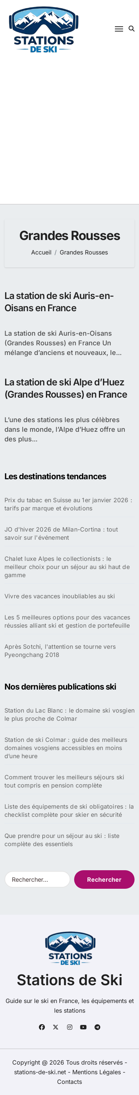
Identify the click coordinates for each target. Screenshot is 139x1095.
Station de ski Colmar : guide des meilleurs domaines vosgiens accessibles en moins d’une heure (66, 748)
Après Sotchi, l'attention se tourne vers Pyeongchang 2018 (60, 650)
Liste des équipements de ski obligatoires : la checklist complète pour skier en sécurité (69, 810)
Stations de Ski (69, 980)
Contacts (69, 1081)
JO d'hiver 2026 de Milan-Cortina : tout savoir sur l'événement (61, 533)
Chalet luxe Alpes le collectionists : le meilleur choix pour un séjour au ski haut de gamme (67, 567)
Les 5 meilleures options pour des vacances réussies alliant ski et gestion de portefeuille (67, 621)
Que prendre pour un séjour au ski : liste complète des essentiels (61, 840)
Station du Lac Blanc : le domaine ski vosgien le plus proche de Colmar (69, 714)
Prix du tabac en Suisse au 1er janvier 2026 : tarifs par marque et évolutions (68, 504)
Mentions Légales (97, 1072)
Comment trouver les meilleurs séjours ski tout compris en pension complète (64, 781)
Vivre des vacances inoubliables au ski (59, 596)
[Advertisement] (69, 130)
